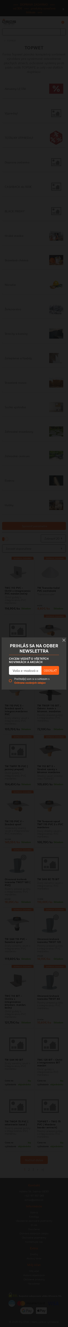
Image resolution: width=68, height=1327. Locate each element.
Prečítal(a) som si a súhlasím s (32, 680)
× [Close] (64, 639)
